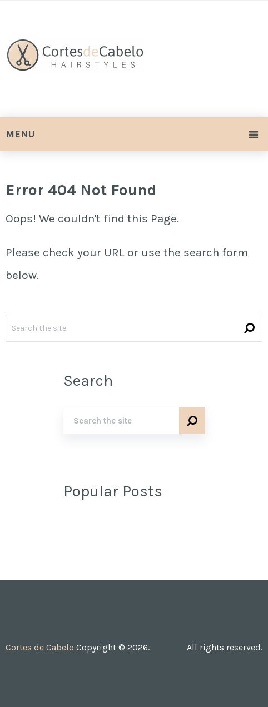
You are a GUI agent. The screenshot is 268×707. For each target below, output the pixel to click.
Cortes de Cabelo (40, 647)
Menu (20, 134)
